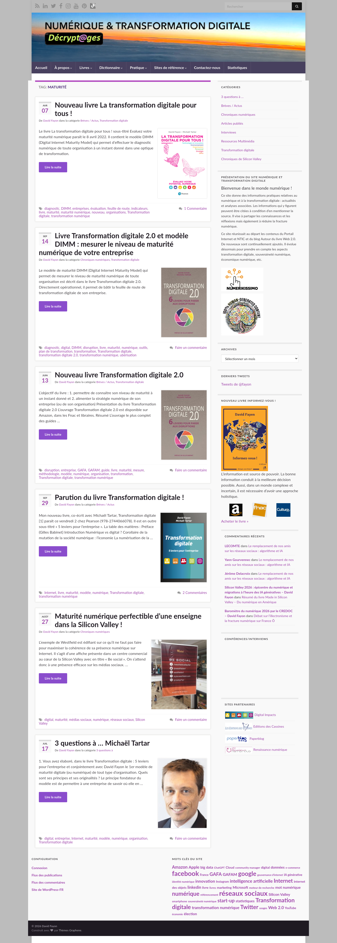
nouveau (98, 212)
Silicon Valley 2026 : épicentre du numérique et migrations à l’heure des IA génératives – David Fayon (259, 592)
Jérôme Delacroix (237, 573)
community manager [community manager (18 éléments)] (247, 867)
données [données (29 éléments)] (278, 867)
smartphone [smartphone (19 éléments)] (179, 901)
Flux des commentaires (48, 882)
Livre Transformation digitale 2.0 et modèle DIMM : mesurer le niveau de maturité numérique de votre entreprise (113, 244)
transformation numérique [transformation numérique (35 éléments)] (215, 907)
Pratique (138, 67)
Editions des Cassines (254, 726)
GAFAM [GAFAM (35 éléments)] (230, 874)
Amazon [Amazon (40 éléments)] (180, 867)
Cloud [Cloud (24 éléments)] (230, 867)
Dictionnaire (111, 67)
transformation (85, 351)
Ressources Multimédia (237, 141)
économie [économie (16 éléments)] (177, 914)
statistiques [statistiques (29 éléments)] (245, 901)
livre (42, 212)
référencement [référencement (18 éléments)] (209, 894)
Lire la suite (53, 167)
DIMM (66, 208)
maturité (53, 212)
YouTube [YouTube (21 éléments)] (290, 908)
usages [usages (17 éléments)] (263, 908)
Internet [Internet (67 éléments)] (283, 880)
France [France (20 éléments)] (204, 875)
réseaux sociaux (122, 720)
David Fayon (50, 120)
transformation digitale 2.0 (58, 355)
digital (65, 348)
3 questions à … (232, 97)
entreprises (81, 208)
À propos (63, 67)
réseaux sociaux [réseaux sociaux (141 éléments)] (243, 893)
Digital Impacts (250, 715)
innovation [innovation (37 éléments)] (205, 881)
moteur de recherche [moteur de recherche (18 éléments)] (261, 887)
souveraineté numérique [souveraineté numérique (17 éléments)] (202, 901)
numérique (130, 348)
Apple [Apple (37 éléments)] (194, 867)
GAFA (81, 470)
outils (143, 348)
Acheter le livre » (234, 521)
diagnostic (51, 208)
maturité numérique (75, 212)
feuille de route (118, 208)
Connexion (39, 868)
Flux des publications (47, 875)
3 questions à (104, 750)
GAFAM (94, 470)
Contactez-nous (207, 67)
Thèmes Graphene (70, 930)
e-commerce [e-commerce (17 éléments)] (293, 867)
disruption (90, 348)
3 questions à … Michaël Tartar (102, 743)
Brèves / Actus (90, 120)
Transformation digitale (114, 120)
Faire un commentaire (191, 348)
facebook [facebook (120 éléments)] (185, 873)
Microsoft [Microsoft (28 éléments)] (240, 887)
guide (105, 470)
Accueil (41, 67)
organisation (100, 474)
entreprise (68, 470)
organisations (116, 212)
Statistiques (237, 67)
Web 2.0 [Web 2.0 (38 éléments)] (276, 907)
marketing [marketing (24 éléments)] (224, 887)
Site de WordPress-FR (47, 890)
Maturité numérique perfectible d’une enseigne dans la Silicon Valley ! (128, 620)
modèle (66, 474)
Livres (85, 67)
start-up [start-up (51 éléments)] (226, 900)
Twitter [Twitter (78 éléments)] (249, 906)
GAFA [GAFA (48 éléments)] (215, 874)
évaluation (98, 208)
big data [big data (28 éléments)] (206, 867)
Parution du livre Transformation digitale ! (119, 497)
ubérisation (128, 355)
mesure (138, 470)
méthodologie (49, 474)
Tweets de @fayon (236, 384)
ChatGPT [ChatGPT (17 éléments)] (219, 867)
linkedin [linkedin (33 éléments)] (194, 887)
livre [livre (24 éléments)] (205, 887)
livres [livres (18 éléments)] (212, 887)
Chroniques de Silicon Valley (241, 159)
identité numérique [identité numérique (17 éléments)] (183, 881)
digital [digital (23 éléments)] (265, 867)
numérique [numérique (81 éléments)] (185, 893)
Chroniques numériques (95, 259)
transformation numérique (70, 216)
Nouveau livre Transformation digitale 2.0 (119, 374)
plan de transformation (56, 351)
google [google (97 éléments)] (247, 873)
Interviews (228, 132)
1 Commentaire (195, 208)
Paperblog (244, 739)
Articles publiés (232, 123)
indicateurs (139, 208)
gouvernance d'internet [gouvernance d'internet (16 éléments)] (270, 874)
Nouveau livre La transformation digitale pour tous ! (125, 109)
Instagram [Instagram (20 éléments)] (222, 881)
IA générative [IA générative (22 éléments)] (293, 875)
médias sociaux (80, 720)
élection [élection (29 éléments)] (190, 913)
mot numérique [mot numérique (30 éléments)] (288, 887)
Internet (50, 593)
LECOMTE (232, 546)
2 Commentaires (195, 593)
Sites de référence (170, 67)
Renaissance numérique (256, 750)
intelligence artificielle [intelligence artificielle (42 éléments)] (251, 881)
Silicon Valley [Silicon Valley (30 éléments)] (279, 894)
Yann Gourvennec (237, 560)
